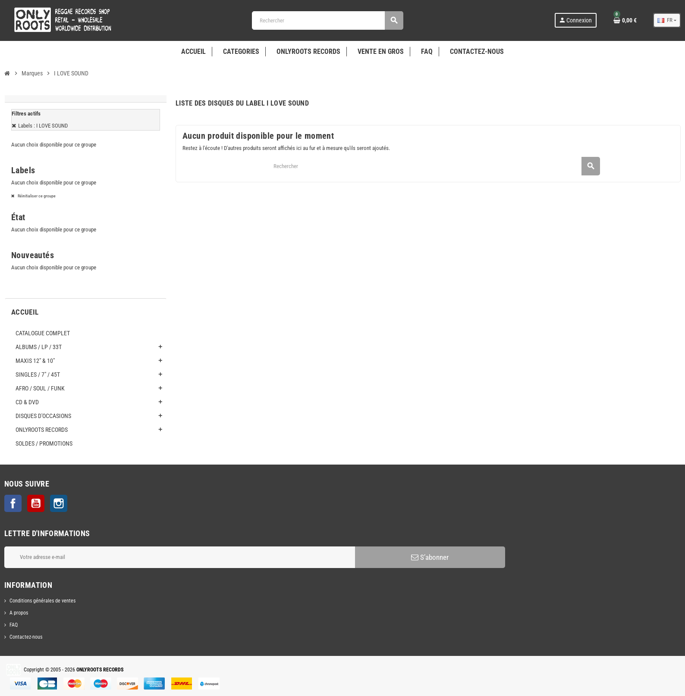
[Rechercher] (327, 20)
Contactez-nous (25, 637)
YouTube (35, 503)
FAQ (13, 625)
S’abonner (430, 557)
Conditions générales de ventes (42, 601)
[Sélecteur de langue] (667, 20)
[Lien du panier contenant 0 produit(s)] (625, 20)
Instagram (58, 503)
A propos (18, 613)
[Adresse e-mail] (179, 557)
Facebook (13, 503)
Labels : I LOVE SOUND (43, 125)
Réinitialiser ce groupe (36, 196)
